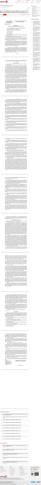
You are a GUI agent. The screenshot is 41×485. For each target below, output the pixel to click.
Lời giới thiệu (2, 468)
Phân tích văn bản (12, 469)
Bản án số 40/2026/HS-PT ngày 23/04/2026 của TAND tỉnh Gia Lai (11, 430)
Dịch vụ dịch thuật (12, 472)
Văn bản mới (32, 2)
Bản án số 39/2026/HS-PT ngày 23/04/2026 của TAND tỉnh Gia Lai (11, 433)
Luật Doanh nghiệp (7, 484)
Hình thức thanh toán (22, 469)
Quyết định (26, 2)
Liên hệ (1, 472)
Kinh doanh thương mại (35, 10)
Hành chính (33, 11)
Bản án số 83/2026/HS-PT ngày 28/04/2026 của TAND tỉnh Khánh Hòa (12, 422)
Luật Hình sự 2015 (15, 484)
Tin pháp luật (38, 2)
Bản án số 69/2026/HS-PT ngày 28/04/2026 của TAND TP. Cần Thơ (12, 419)
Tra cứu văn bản (12, 468)
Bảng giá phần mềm (22, 468)
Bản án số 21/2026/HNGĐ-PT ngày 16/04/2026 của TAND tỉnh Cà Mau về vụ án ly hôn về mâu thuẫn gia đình (36, 45)
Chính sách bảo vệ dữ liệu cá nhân (24, 473)
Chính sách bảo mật (22, 472)
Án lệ (23, 2)
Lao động (33, 12)
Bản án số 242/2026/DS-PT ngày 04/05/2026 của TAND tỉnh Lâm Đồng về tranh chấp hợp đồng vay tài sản (36, 68)
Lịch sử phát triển (3, 469)
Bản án (19, 2)
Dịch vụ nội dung (12, 473)
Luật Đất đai (10, 484)
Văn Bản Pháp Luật (2, 484)
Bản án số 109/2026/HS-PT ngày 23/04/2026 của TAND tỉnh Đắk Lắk (12, 436)
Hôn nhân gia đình (5, 455)
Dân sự (4, 451)
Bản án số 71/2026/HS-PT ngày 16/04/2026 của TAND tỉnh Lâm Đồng (36, 65)
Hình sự (4, 447)
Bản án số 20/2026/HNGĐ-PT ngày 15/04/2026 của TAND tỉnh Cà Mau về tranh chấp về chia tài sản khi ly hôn (36, 49)
